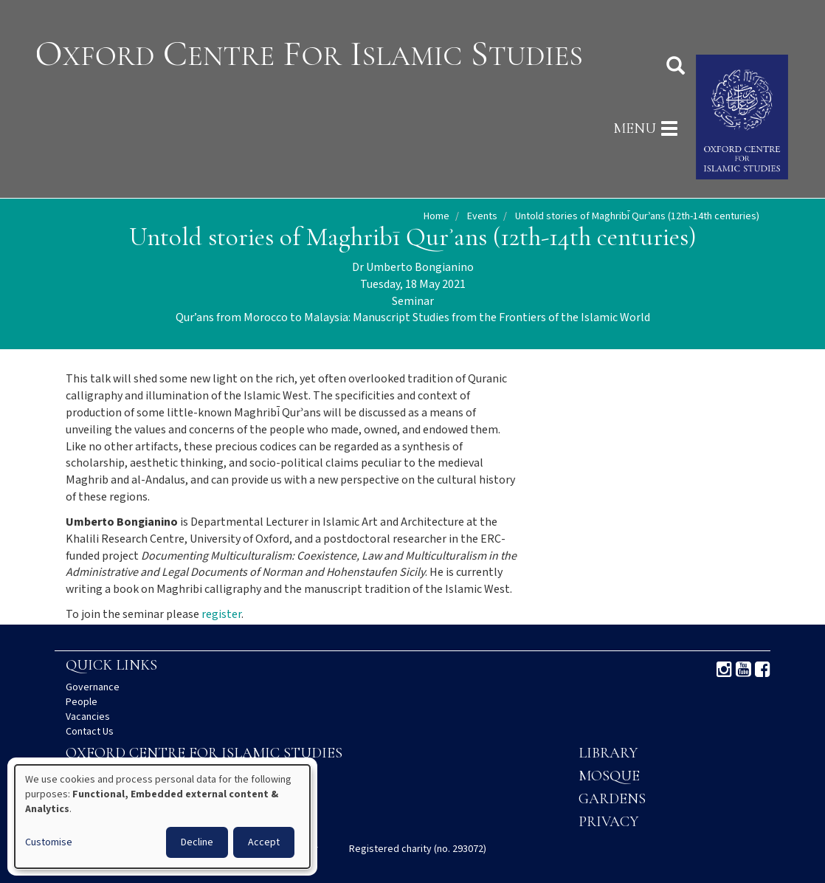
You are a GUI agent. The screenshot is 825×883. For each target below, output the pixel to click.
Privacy (608, 822)
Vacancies (88, 717)
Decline (197, 842)
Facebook (762, 669)
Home (436, 216)
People (81, 702)
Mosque (609, 776)
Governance (93, 687)
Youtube (743, 669)
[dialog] (162, 816)
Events (482, 216)
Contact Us (90, 731)
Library (608, 753)
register (221, 614)
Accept (264, 842)
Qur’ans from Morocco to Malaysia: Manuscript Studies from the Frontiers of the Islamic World (413, 318)
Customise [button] (48, 842)
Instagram (724, 669)
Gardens (612, 799)
